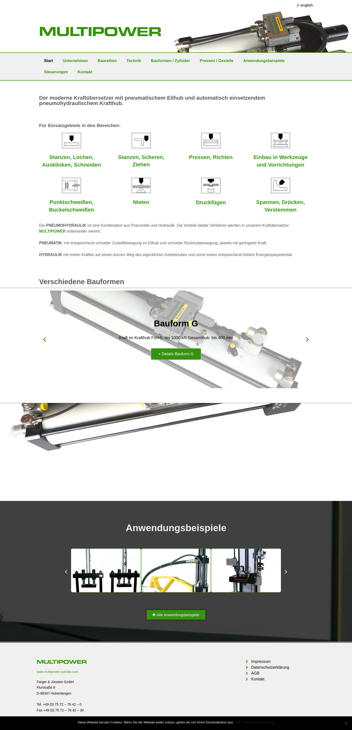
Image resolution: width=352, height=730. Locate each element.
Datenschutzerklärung (258, 722)
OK (238, 722)
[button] (176, 615)
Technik (134, 61)
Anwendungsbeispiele (264, 61)
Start (48, 61)
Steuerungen (56, 72)
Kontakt (85, 72)
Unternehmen (75, 61)
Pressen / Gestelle (216, 61)
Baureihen (107, 61)
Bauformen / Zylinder (170, 61)
